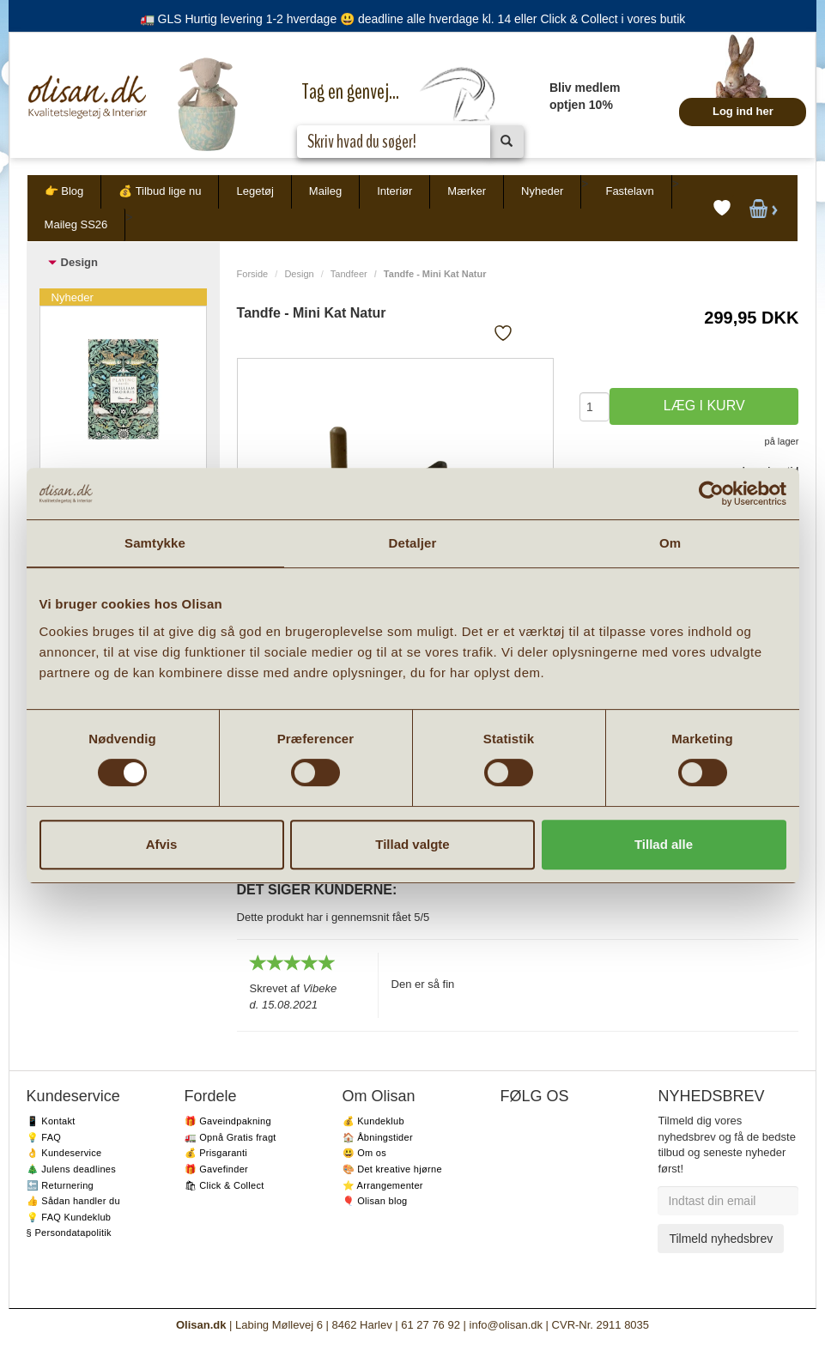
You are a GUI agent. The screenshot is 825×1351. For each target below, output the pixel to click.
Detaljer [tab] (413, 543)
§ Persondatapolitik (69, 1232)
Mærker (466, 191)
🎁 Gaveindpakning (228, 1121)
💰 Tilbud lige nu (159, 191)
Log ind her (743, 111)
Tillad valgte (412, 844)
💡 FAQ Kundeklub (69, 1217)
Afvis (162, 844)
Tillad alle (663, 844)
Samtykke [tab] (154, 543)
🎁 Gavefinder (216, 1169)
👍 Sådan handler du (73, 1201)
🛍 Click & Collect (224, 1185)
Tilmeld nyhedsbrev (721, 1238)
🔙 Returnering (60, 1185)
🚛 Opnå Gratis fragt (230, 1137)
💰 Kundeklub (373, 1121)
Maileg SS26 (76, 224)
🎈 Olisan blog (375, 1201)
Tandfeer (349, 274)
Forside (253, 274)
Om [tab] (670, 543)
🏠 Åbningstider (378, 1137)
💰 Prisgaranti (216, 1153)
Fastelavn (629, 191)
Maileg (325, 191)
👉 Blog (64, 191)
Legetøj (254, 191)
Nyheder (542, 191)
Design (298, 274)
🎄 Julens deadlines (71, 1169)
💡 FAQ (44, 1137)
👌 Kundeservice (64, 1153)
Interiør (394, 191)
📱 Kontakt (51, 1121)
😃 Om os (365, 1153)
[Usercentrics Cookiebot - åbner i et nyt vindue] (711, 493)
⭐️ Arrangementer (383, 1185)
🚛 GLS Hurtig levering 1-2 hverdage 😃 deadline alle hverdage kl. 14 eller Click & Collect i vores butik (413, 19)
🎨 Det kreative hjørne (392, 1169)
